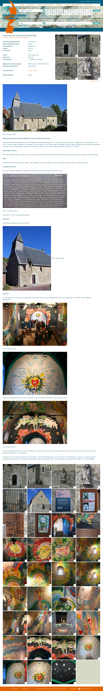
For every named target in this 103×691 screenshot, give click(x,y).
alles (21, 23)
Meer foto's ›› (95, 81)
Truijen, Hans (32, 70)
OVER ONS (88, 4)
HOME (22, 4)
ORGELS (59, 4)
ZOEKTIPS (30, 4)
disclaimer (14, 688)
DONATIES (23, 8)
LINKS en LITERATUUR (45, 4)
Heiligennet (26, 688)
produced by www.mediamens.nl (81, 688)
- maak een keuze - (26, 10)
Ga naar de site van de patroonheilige (15, 37)
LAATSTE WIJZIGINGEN (73, 4)
